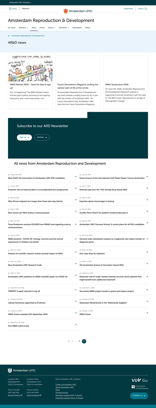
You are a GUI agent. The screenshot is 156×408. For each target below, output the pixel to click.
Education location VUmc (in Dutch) (69, 398)
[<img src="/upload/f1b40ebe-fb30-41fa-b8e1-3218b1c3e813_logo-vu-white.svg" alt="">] (140, 380)
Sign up (23, 137)
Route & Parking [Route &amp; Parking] (14, 395)
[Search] (143, 9)
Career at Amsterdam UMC (66, 385)
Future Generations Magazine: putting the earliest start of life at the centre (78, 86)
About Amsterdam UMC (65, 387)
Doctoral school (62, 393)
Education (63, 28)
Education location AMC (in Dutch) (69, 395)
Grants (50, 28)
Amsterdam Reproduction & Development (27, 36)
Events (42, 28)
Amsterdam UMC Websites (19, 2)
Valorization (77, 28)
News (34, 28)
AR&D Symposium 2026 (116, 85)
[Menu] (12, 9)
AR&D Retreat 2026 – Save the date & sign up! (30, 86)
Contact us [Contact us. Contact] (137, 396)
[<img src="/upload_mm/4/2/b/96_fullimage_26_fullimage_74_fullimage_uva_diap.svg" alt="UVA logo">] (140, 387)
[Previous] (68, 341)
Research (22, 28)
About (87, 28)
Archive (40, 137)
